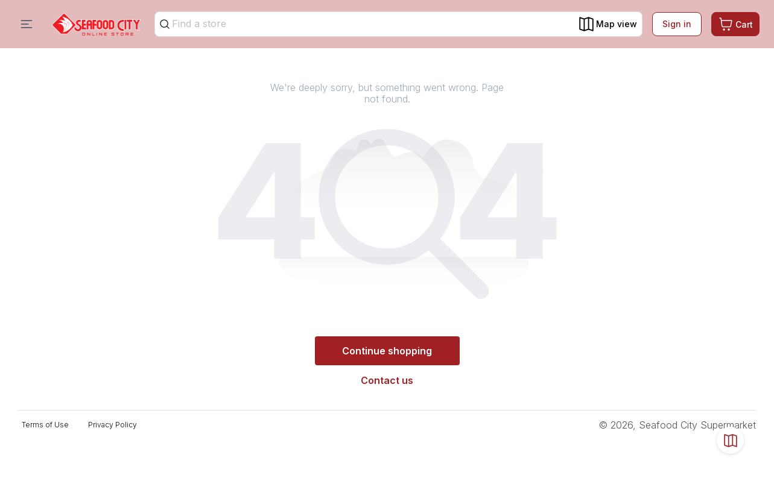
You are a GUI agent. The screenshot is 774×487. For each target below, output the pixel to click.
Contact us (387, 380)
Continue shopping (387, 351)
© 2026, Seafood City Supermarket (677, 424)
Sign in (676, 24)
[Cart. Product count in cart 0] (735, 24)
